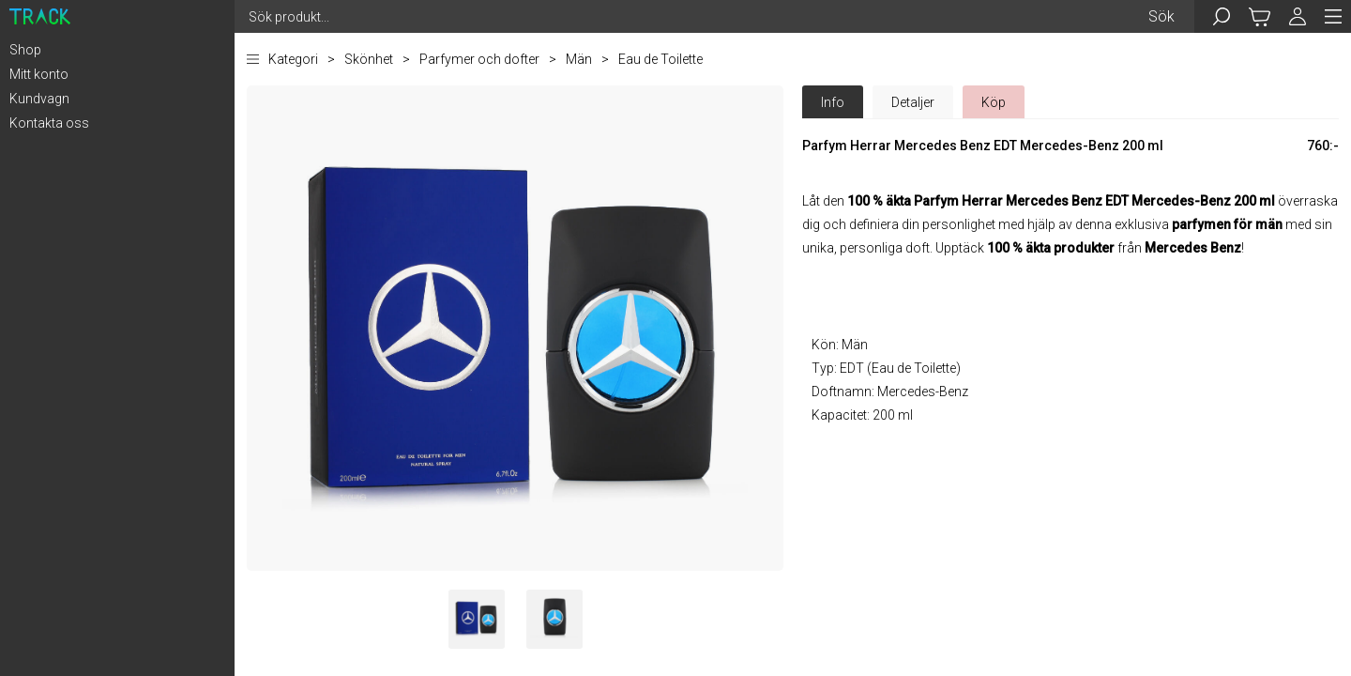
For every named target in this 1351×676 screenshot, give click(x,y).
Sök (1161, 16)
